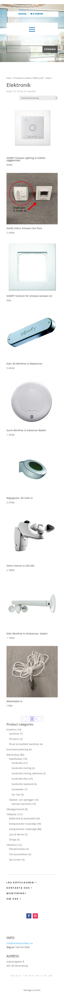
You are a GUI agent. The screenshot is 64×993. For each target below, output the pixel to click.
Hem (8, 78)
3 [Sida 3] (36, 718)
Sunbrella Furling (21, 768)
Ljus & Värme (16, 834)
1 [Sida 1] (28, 718)
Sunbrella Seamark (22, 784)
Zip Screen (15, 859)
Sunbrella (17, 763)
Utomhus (11, 844)
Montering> (16, 893)
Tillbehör (11, 814)
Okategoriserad (15, 809)
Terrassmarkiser (18, 854)
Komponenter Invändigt (22, 823)
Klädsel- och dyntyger (21, 799)
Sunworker (18, 789)
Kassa (22, 14)
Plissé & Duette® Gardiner (24, 744)
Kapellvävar (15, 758)
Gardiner (14, 733)
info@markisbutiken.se (19, 943)
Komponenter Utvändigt (23, 829)
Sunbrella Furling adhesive (27, 773)
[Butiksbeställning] (38, 98)
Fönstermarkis (17, 849)
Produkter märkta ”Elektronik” (28, 78)
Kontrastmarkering (17, 749)
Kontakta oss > (19, 887)
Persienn (14, 739)
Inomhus (11, 729)
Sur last (16, 794)
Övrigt (12, 839)
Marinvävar (12, 754)
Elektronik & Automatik (22, 818)
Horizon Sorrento (21, 804)
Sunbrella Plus (20, 778)
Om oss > (14, 898)
